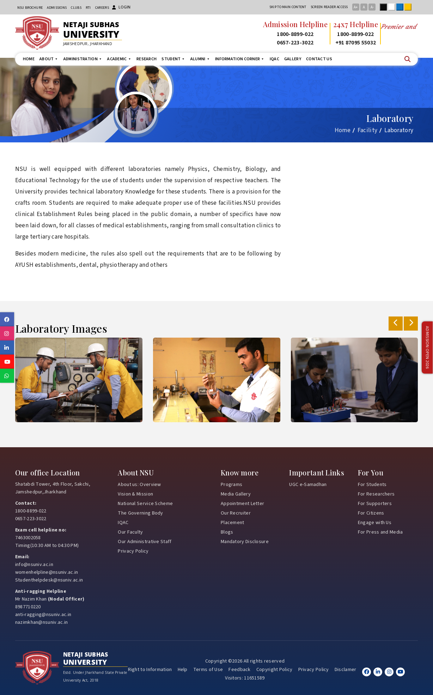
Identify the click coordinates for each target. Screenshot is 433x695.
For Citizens (371, 513)
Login (121, 7)
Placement (232, 522)
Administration (83, 59)
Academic (119, 59)
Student (173, 59)
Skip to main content (287, 7)
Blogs (227, 532)
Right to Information (150, 669)
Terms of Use (208, 669)
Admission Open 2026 (427, 347)
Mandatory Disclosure (245, 541)
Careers (102, 7)
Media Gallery (236, 494)
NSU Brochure (30, 7)
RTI (88, 7)
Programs (231, 484)
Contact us (319, 59)
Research (146, 59)
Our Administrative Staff (144, 541)
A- (372, 7)
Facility (367, 130)
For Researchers (376, 494)
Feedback (239, 669)
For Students (372, 484)
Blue (401, 7)
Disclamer (345, 669)
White (393, 7)
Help (183, 669)
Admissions (57, 7)
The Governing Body (140, 513)
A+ (356, 7)
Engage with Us (374, 522)
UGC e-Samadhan (308, 484)
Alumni (200, 59)
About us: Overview (139, 484)
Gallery (292, 59)
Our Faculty (130, 532)
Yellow (409, 7)
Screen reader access (329, 7)
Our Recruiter (236, 513)
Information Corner (240, 59)
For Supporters (375, 503)
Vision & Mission (135, 494)
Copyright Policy (274, 669)
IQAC (274, 59)
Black (385, 7)
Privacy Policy (133, 551)
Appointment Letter (242, 503)
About (49, 59)
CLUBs (76, 7)
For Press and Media (380, 532)
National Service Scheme (145, 503)
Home (29, 59)
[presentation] (396, 323)
